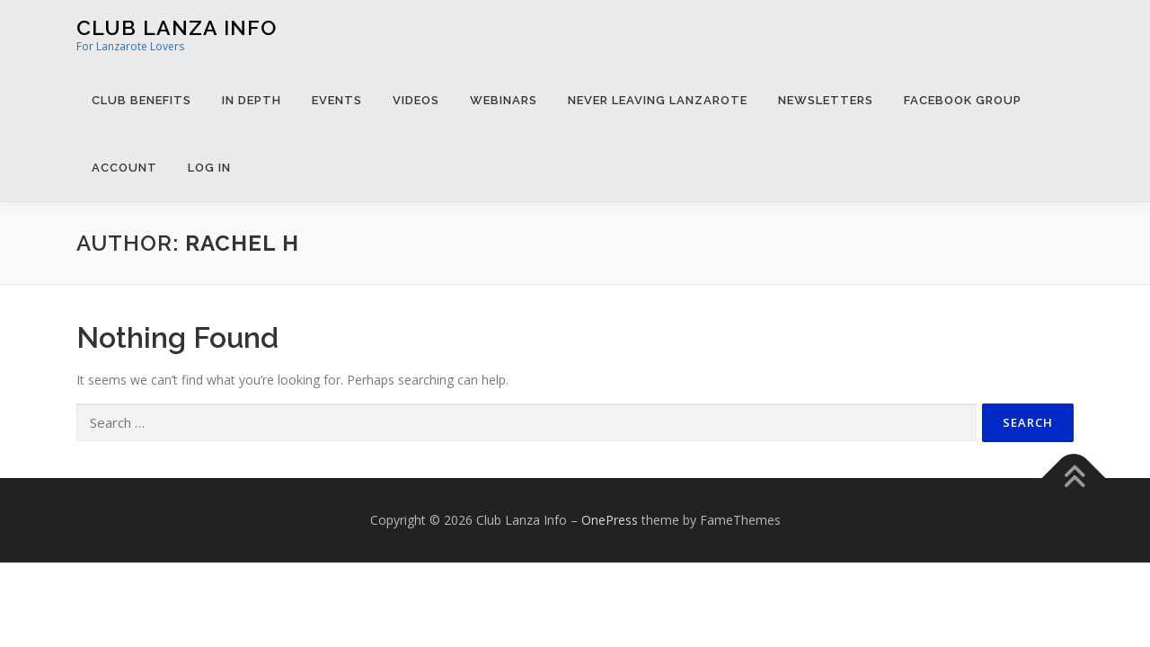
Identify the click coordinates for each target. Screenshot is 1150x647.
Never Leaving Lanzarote (658, 100)
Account (124, 167)
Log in (209, 167)
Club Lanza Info (176, 27)
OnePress (609, 519)
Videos (416, 100)
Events (337, 100)
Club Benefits (141, 100)
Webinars (503, 100)
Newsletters (825, 100)
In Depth (251, 100)
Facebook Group (963, 100)
